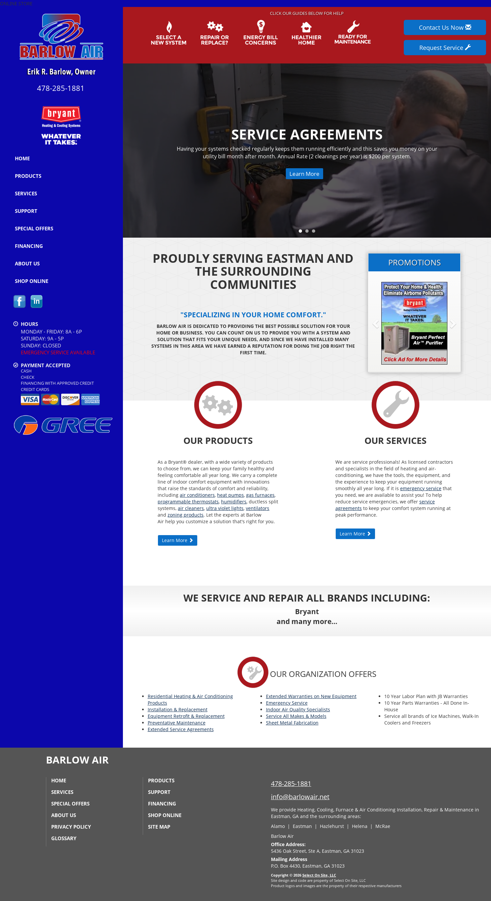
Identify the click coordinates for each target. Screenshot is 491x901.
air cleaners (191, 508)
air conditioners (197, 495)
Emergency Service (287, 703)
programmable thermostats (188, 501)
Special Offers (34, 228)
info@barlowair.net (300, 796)
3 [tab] (315, 232)
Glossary (63, 838)
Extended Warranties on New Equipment (311, 696)
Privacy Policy (71, 826)
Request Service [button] (445, 48)
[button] (386, 323)
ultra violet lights (225, 508)
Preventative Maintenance (177, 723)
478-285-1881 (291, 783)
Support (26, 211)
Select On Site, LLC (319, 875)
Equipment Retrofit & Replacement (186, 716)
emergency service (420, 488)
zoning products (186, 515)
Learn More (304, 173)
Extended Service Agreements (181, 729)
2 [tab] (308, 232)
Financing (29, 246)
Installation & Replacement (178, 709)
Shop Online (31, 281)
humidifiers (233, 501)
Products (28, 176)
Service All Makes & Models (296, 716)
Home (22, 158)
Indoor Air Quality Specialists (298, 709)
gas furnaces (260, 495)
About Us (27, 263)
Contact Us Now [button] (445, 27)
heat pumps (230, 495)
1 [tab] (302, 232)
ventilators (257, 508)
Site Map (159, 826)
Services (26, 193)
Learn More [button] (177, 540)
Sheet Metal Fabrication (292, 723)
